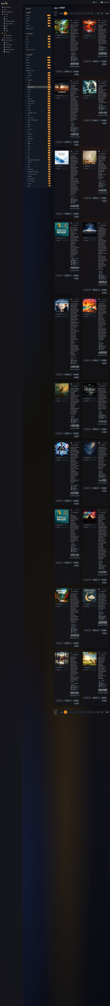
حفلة (39, 127)
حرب (39, 131)
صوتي (72, 197)
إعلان (38, 60)
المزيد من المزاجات (30, 49)
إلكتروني (38, 18)
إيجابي (38, 36)
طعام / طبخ (39, 138)
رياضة (39, 91)
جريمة (39, 148)
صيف (39, 145)
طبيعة (39, 122)
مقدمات (38, 57)
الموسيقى (5, 14)
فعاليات (38, 65)
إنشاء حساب (7, 37)
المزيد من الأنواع (29, 28)
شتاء (39, 164)
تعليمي (39, 136)
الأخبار (4, 9)
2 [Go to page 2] (68, 13)
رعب (39, 155)
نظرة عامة (28, 8)
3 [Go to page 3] (71, 13)
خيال (39, 115)
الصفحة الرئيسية (6, 7)
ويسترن (39, 183)
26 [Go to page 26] (102, 13)
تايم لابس (39, 129)
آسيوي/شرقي (39, 178)
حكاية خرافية (39, 169)
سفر (39, 82)
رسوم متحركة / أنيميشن (39, 120)
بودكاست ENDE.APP (73, 260)
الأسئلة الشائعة (8, 44)
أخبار (39, 167)
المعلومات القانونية (9, 49)
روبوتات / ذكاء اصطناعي (39, 171)
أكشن (39, 84)
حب (39, 152)
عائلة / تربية (39, 134)
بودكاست (39, 75)
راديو (6, 28)
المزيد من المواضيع (30, 70)
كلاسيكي (38, 26)
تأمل (39, 150)
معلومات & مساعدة (7, 40)
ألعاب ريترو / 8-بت (39, 174)
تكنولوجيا (39, 80)
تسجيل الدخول (8, 35)
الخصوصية (7, 51)
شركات (39, 73)
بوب (38, 23)
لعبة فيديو (38, 68)
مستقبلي (39, 98)
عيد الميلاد (39, 162)
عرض (39, 94)
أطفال (39, 143)
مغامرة (39, 89)
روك (75, 196)
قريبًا (6, 26)
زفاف (39, 141)
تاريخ (39, 96)
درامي (38, 41)
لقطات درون (39, 87)
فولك (103, 680)
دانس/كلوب (73, 52)
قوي (38, 39)
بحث (6, 16)
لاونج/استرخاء (73, 54)
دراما (39, 77)
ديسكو (39, 185)
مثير (38, 47)
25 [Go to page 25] (98, 13)
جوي (38, 44)
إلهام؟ (6, 30)
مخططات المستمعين (9, 21)
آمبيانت (38, 20)
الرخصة (6, 42)
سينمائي (38, 15)
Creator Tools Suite (7, 11)
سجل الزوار (7, 47)
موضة (39, 108)
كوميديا (39, 110)
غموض (39, 124)
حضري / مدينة (39, 103)
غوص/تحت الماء (39, 181)
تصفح (6, 19)
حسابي (4, 33)
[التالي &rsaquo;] (107, 13)
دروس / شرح (39, 117)
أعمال (39, 105)
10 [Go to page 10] (92, 13)
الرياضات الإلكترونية (39, 112)
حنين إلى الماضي (39, 101)
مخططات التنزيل (8, 23)
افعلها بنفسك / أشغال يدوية (39, 160)
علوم (39, 157)
